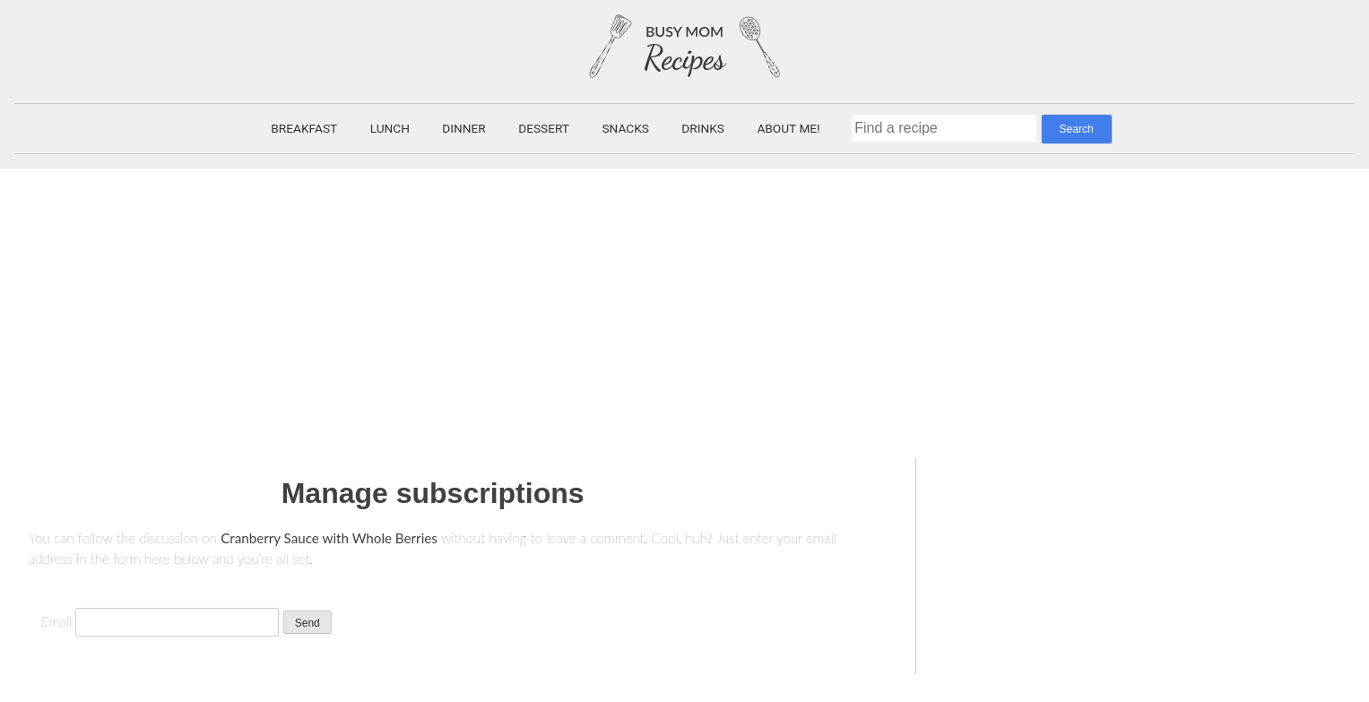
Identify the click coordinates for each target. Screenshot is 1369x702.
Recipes (684, 58)
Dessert (543, 128)
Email (56, 621)
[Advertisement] (685, 303)
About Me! (788, 128)
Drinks (702, 128)
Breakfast (304, 128)
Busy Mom (684, 30)
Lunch (390, 128)
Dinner (463, 128)
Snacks (625, 128)
